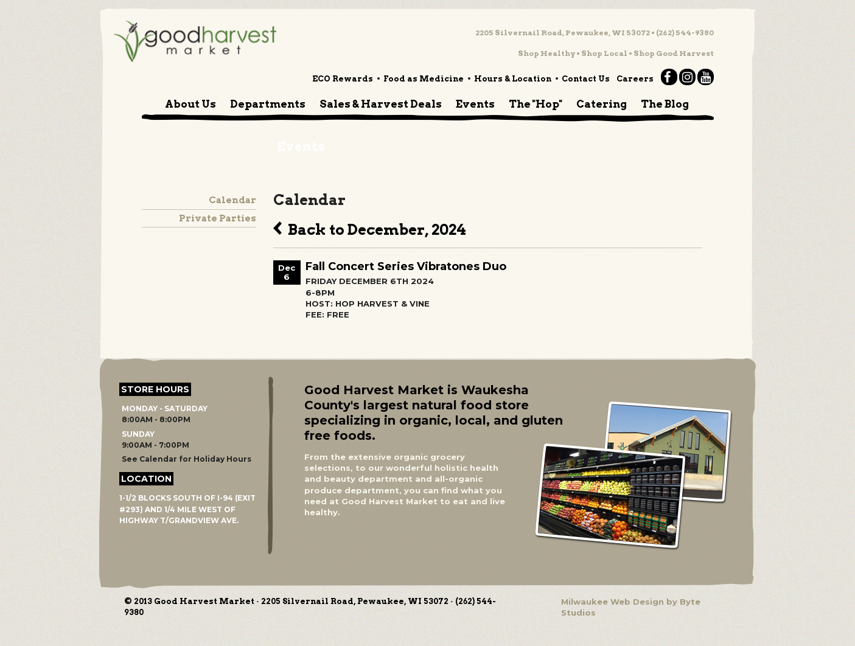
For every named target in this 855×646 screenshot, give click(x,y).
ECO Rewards (342, 78)
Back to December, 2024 (369, 228)
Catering (601, 104)
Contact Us (586, 78)
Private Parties (217, 218)
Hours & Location (512, 78)
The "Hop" (535, 104)
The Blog (665, 104)
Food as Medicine (423, 78)
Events (475, 104)
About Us (190, 104)
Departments (267, 104)
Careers (635, 78)
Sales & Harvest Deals (380, 104)
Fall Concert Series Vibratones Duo (405, 266)
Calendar (232, 200)
